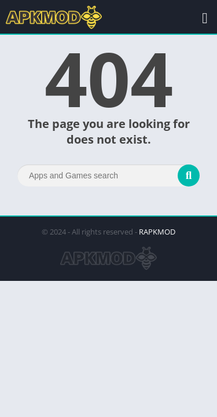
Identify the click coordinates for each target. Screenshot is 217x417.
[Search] (108, 175)
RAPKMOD (157, 231)
